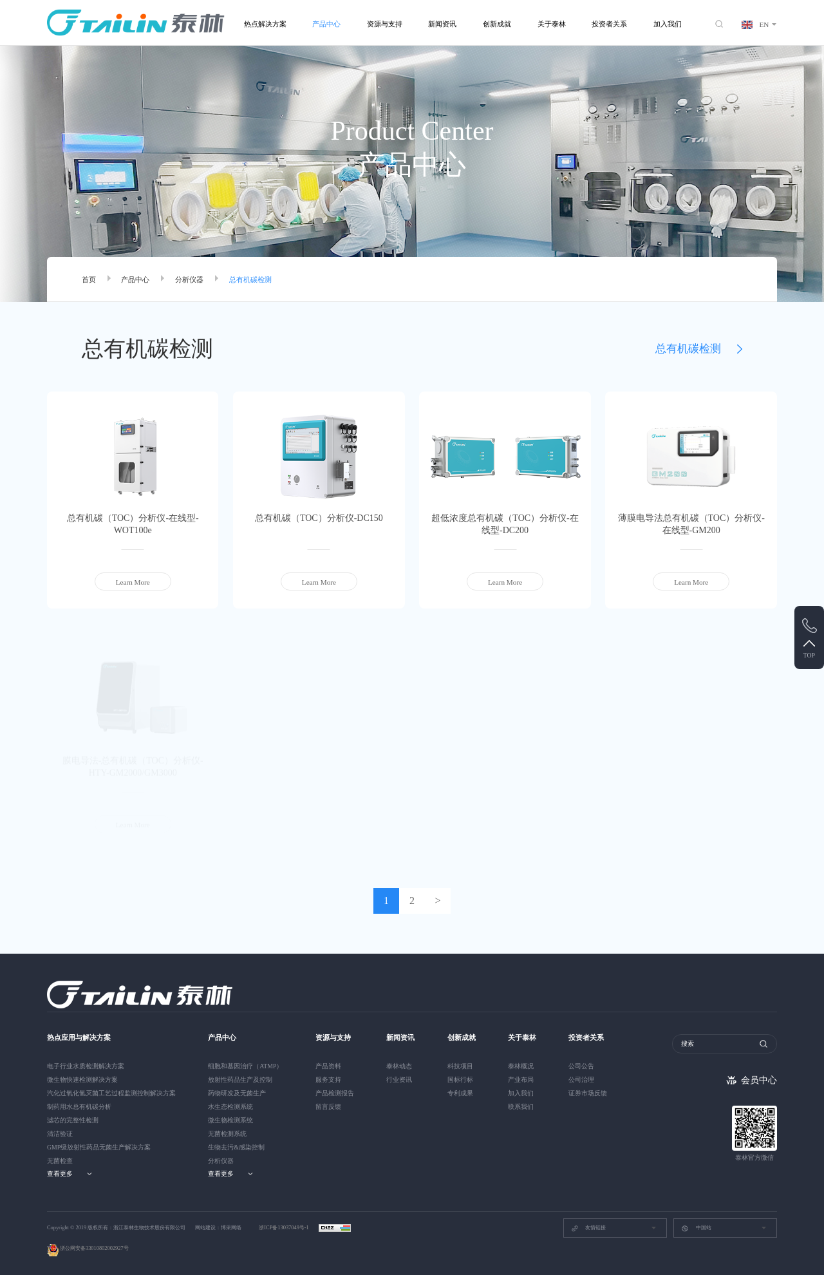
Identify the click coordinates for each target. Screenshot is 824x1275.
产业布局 (521, 1079)
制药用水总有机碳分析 (79, 1106)
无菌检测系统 (227, 1133)
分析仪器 (189, 279)
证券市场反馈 (587, 1093)
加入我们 (667, 24)
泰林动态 (399, 1066)
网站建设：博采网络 (218, 1228)
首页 (89, 279)
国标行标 (460, 1079)
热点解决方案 (265, 24)
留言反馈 (328, 1106)
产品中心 (326, 24)
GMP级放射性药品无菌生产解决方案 (99, 1147)
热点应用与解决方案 (79, 1037)
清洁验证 (60, 1133)
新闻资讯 (442, 24)
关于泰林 (552, 24)
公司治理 (581, 1079)
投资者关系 (609, 24)
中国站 (696, 1228)
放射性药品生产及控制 (240, 1079)
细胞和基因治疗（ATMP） (245, 1066)
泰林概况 (521, 1066)
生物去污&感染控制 (236, 1147)
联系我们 (521, 1106)
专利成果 (460, 1093)
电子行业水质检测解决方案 (85, 1066)
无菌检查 (60, 1160)
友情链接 (588, 1228)
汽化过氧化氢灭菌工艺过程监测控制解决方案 (111, 1093)
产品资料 (328, 1066)
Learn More (133, 582)
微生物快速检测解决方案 (82, 1079)
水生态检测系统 (230, 1106)
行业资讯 (399, 1079)
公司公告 (581, 1066)
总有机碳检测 (250, 279)
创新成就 (497, 24)
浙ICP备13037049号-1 (284, 1228)
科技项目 (460, 1066)
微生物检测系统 (230, 1120)
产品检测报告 (334, 1093)
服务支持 (328, 1079)
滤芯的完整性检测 (72, 1120)
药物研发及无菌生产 (237, 1093)
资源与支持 (384, 24)
